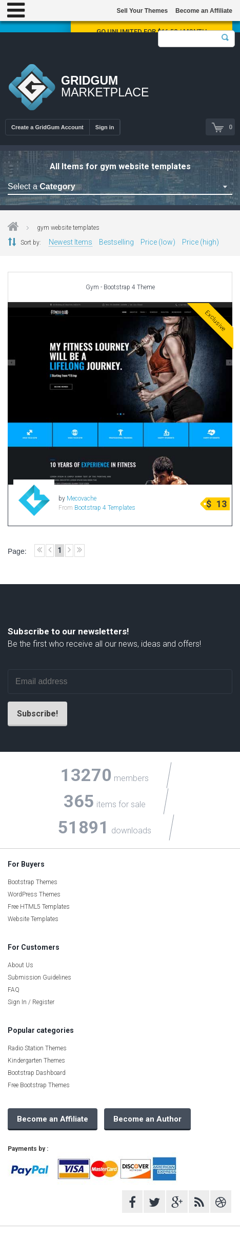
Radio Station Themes (37, 1048)
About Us (20, 965)
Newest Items (70, 242)
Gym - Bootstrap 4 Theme (120, 287)
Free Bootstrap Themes (39, 1085)
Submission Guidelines (39, 977)
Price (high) (200, 242)
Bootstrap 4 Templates (104, 507)
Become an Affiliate (203, 10)
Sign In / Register (31, 1002)
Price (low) (158, 242)
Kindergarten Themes (36, 1060)
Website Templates (33, 919)
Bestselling (116, 242)
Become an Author (147, 1119)
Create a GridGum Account (47, 127)
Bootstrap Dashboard (37, 1072)
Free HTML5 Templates (39, 906)
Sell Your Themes (142, 10)
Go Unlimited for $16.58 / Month (151, 31)
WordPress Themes (34, 894)
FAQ (13, 989)
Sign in (104, 127)
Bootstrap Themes (32, 882)
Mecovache (81, 498)
